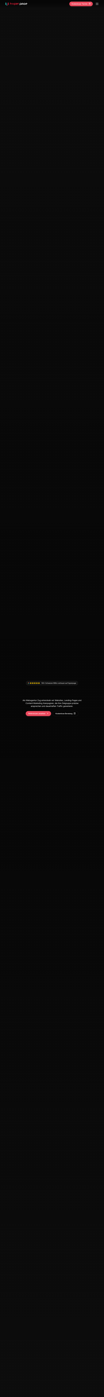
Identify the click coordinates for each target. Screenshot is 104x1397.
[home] (16, 4)
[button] (96, 3)
